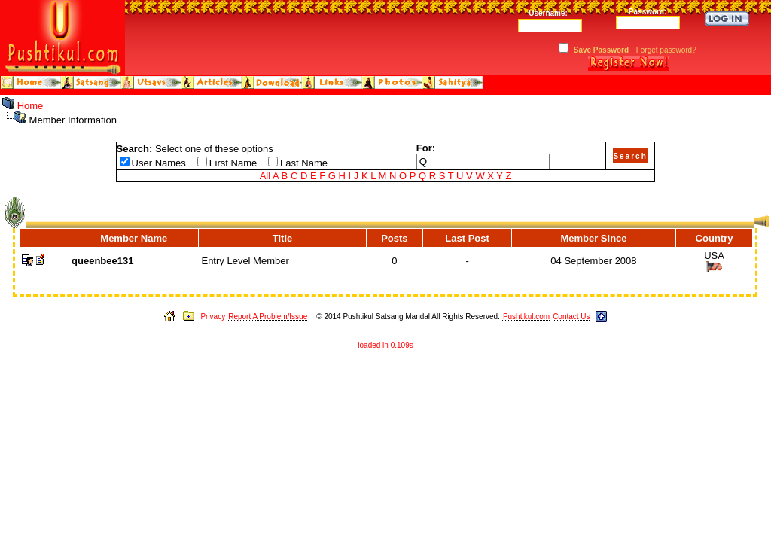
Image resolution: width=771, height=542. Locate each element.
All (265, 175)
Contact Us (571, 316)
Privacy (212, 316)
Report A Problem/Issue (267, 316)
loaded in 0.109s (385, 345)
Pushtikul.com (526, 316)
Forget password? (666, 50)
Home (30, 105)
